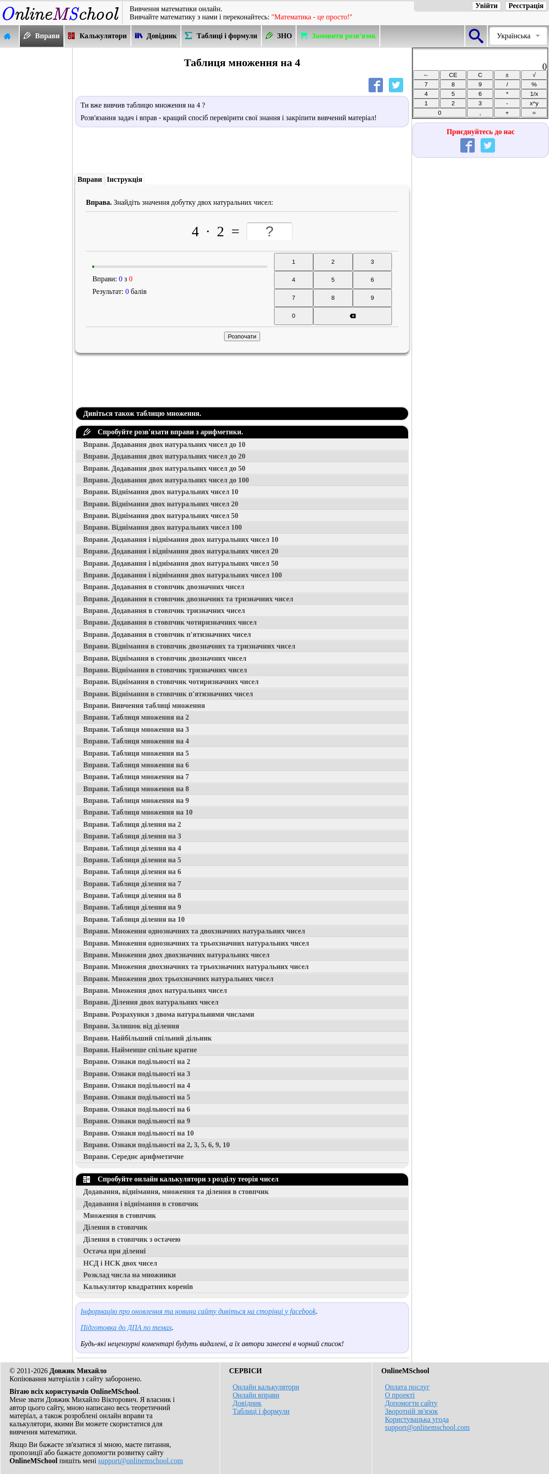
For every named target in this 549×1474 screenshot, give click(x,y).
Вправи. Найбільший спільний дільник (147, 1038)
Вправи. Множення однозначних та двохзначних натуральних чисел (194, 931)
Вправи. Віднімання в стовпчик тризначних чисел (165, 670)
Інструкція (124, 179)
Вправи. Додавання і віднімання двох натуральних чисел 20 (180, 551)
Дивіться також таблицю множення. (142, 413)
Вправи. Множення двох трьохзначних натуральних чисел (178, 979)
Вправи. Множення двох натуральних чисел (155, 990)
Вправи (89, 179)
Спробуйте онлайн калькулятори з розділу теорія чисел (181, 1179)
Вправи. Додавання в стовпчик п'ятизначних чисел (167, 634)
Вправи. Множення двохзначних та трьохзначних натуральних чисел (196, 966)
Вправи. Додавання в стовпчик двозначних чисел (163, 587)
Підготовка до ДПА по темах (126, 1327)
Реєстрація (526, 5)
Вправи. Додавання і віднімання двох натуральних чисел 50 (180, 563)
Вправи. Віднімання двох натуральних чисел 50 (160, 515)
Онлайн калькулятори (266, 1387)
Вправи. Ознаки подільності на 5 (136, 1097)
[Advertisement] (36, 183)
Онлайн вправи (256, 1395)
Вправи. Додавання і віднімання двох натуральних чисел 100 (182, 575)
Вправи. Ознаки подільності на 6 (136, 1109)
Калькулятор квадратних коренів (138, 1286)
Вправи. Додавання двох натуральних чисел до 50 (164, 468)
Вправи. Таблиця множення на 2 (136, 717)
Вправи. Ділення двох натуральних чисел (150, 1002)
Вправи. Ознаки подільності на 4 (136, 1085)
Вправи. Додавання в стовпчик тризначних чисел (164, 610)
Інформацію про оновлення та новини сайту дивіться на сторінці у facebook (198, 1311)
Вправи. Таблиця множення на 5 (136, 753)
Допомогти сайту (411, 1403)
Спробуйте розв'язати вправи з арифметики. (163, 432)
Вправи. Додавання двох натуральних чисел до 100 (166, 480)
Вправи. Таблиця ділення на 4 (132, 848)
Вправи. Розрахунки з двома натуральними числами (168, 1014)
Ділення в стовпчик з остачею (131, 1239)
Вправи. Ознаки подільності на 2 (136, 1061)
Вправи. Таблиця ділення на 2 (132, 824)
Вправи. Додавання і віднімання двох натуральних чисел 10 (180, 539)
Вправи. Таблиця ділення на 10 (134, 919)
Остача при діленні (114, 1251)
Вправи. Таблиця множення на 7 (136, 776)
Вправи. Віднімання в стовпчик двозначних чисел (164, 658)
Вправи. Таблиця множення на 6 (136, 765)
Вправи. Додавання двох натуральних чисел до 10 (164, 444)
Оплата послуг (407, 1387)
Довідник (247, 1403)
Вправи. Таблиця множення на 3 (136, 729)
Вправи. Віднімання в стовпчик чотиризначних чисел (171, 681)
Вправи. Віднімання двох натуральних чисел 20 (160, 504)
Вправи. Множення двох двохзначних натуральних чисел (176, 955)
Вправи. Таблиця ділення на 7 (132, 884)
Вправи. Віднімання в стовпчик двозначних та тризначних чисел (189, 646)
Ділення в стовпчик (115, 1227)
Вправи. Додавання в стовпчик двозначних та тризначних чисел (188, 599)
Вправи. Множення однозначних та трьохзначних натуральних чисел (196, 943)
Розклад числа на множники (129, 1275)
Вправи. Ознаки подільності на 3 (136, 1073)
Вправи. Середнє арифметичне (133, 1156)
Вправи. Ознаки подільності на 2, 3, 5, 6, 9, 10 (156, 1145)
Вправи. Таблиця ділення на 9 (132, 907)
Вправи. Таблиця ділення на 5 (132, 860)
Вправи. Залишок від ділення (131, 1026)
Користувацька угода (417, 1419)
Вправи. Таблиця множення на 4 (136, 741)
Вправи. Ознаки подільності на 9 (136, 1121)
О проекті (399, 1395)
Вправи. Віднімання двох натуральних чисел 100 (162, 527)
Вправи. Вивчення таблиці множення (144, 705)
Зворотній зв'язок (411, 1411)
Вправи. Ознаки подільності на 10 (138, 1133)
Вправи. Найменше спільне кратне (140, 1050)
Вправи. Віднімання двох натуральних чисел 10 (160, 492)
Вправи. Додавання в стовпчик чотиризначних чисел (169, 622)
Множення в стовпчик (119, 1215)
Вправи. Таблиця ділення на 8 (132, 895)
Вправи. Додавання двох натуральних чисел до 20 (164, 456)
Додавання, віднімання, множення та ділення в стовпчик (176, 1191)
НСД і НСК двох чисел (120, 1263)
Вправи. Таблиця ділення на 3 (132, 836)
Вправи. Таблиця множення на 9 (136, 800)
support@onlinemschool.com (140, 1461)
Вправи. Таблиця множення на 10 (138, 812)
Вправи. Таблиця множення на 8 (136, 789)
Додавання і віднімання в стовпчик (140, 1204)
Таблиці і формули (261, 1411)
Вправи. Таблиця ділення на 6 (132, 871)
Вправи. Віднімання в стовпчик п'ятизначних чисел (168, 694)
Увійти (486, 5)
